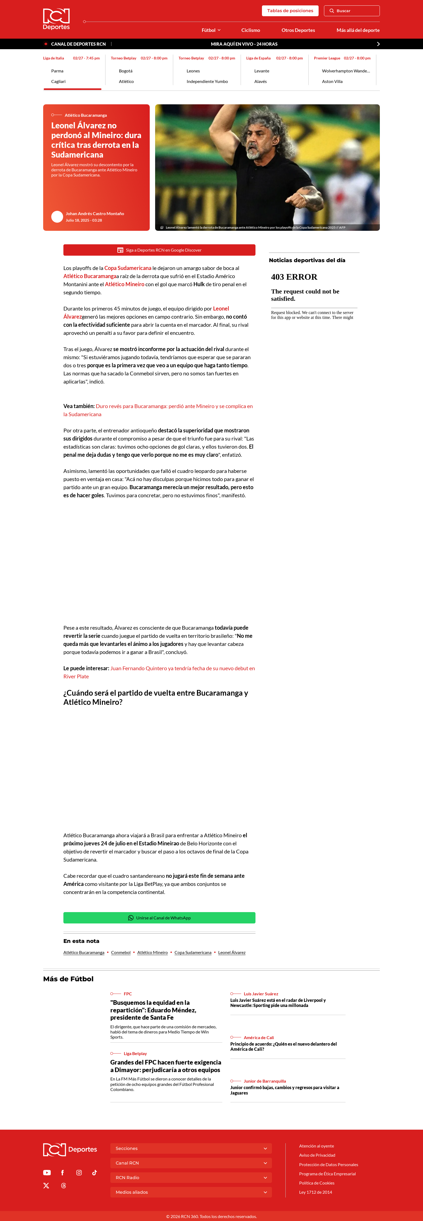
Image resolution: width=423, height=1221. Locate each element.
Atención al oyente (316, 1145)
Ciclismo (250, 30)
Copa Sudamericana (193, 952)
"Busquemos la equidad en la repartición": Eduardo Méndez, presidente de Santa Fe (153, 1009)
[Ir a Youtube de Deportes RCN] (47, 1173)
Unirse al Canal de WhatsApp (159, 917)
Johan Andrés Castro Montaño (95, 213)
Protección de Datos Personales (328, 1163)
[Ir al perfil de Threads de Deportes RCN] (63, 1186)
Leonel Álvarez (231, 952)
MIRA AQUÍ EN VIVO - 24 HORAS (244, 43)
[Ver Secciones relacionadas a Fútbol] (219, 30)
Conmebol (121, 952)
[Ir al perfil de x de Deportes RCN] (46, 1186)
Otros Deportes (298, 30)
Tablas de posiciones (290, 10)
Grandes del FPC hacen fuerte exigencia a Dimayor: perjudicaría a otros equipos (165, 1065)
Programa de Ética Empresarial (327, 1173)
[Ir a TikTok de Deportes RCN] (94, 1173)
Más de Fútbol (68, 979)
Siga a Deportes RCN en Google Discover (159, 250)
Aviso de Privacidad (317, 1154)
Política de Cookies (317, 1182)
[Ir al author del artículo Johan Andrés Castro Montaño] (57, 217)
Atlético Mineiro (152, 952)
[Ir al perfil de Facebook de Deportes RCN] (62, 1173)
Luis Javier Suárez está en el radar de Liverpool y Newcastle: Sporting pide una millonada (278, 1002)
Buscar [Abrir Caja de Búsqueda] (340, 10)
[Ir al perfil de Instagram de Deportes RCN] (79, 1173)
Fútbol (209, 30)
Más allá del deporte (358, 30)
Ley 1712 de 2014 (315, 1191)
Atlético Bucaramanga (83, 952)
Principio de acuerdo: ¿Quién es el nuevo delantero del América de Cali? (283, 1046)
